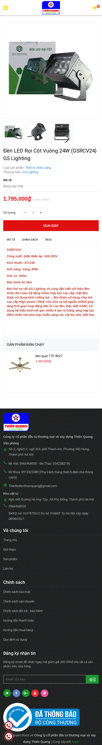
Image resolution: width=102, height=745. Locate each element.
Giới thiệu (9, 549)
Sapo (75, 741)
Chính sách (30, 239)
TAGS (48, 239)
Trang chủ (10, 540)
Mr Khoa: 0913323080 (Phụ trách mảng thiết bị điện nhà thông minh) (51, 474)
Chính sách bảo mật (16, 592)
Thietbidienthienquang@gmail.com (33, 486)
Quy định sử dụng (15, 639)
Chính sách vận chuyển (18, 601)
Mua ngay (51, 225)
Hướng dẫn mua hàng (18, 630)
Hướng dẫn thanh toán (18, 620)
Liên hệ (8, 568)
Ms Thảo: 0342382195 (55, 463)
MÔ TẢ (11, 239)
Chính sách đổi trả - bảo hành (23, 611)
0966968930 (17, 506)
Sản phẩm (10, 559)
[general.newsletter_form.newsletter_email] (51, 679)
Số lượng (9, 212)
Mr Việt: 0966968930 (23, 463)
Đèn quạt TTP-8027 (48, 356)
